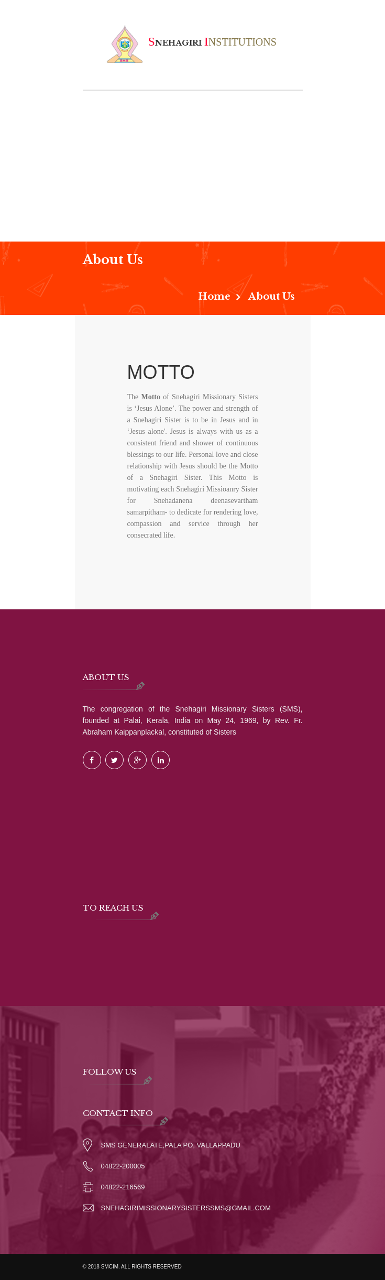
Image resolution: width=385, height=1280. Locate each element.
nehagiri (191, 43)
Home (214, 296)
